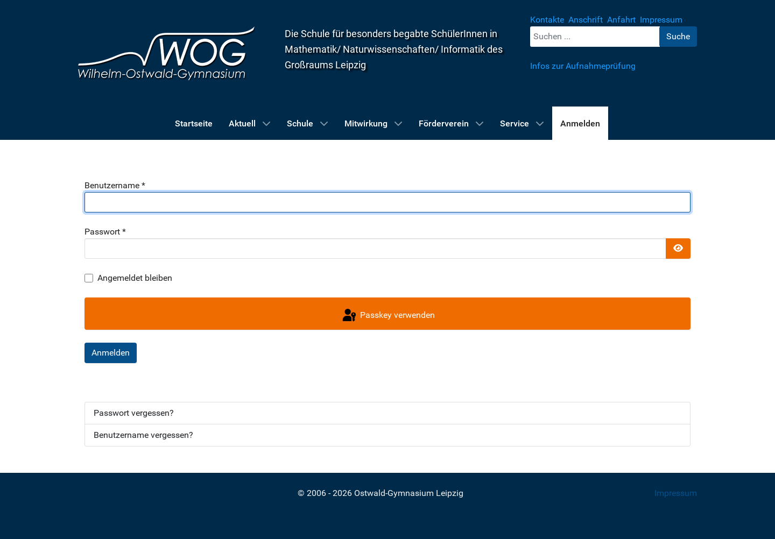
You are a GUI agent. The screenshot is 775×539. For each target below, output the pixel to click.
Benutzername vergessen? (143, 435)
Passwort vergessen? (134, 413)
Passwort (105, 231)
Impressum (675, 493)
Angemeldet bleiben (134, 278)
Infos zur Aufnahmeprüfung (583, 66)
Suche (678, 36)
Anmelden (110, 352)
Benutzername (114, 185)
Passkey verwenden (388, 316)
